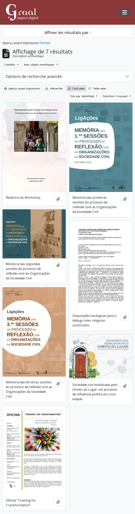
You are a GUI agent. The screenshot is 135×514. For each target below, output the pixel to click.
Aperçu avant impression (22, 88)
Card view (76, 88)
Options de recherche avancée (34, 76)
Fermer (45, 43)
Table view (97, 88)
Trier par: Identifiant (82, 96)
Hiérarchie (54, 88)
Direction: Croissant (115, 96)
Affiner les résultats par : (67, 32)
